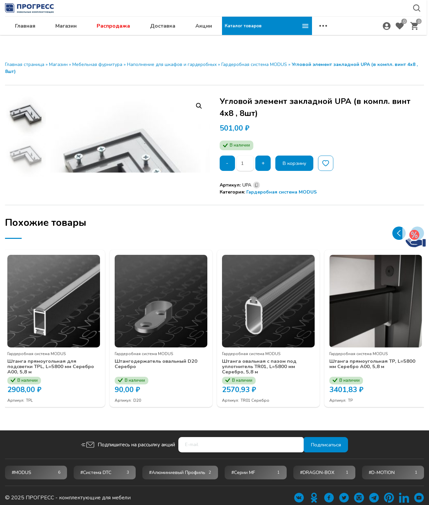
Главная (115, 38)
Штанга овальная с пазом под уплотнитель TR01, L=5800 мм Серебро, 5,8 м (264, 362)
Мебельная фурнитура (97, 64)
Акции (293, 38)
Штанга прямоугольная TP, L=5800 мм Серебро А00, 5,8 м (372, 359)
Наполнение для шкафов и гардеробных (172, 64)
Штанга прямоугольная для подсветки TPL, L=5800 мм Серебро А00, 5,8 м (46, 362)
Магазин (156, 38)
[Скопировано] (256, 185)
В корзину (297, 163)
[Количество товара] (246, 163)
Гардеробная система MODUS (254, 64)
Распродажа (203, 38)
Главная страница (24, 64)
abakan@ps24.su (369, 22)
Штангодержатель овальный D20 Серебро (155, 359)
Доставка (252, 38)
